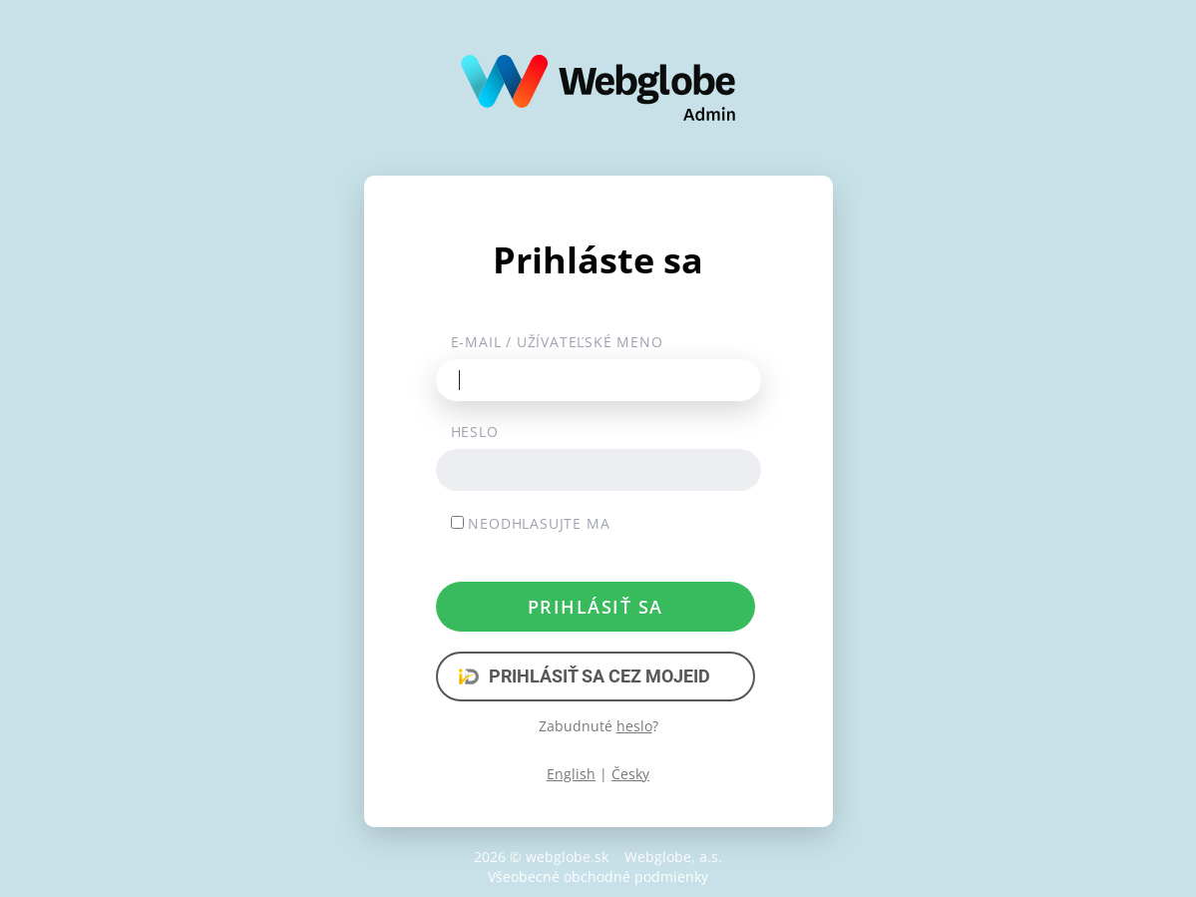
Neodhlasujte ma (530, 523)
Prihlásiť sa (595, 607)
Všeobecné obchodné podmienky (598, 876)
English (571, 773)
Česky (630, 773)
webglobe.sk (567, 856)
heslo (634, 725)
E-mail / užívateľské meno (557, 341)
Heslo (475, 431)
